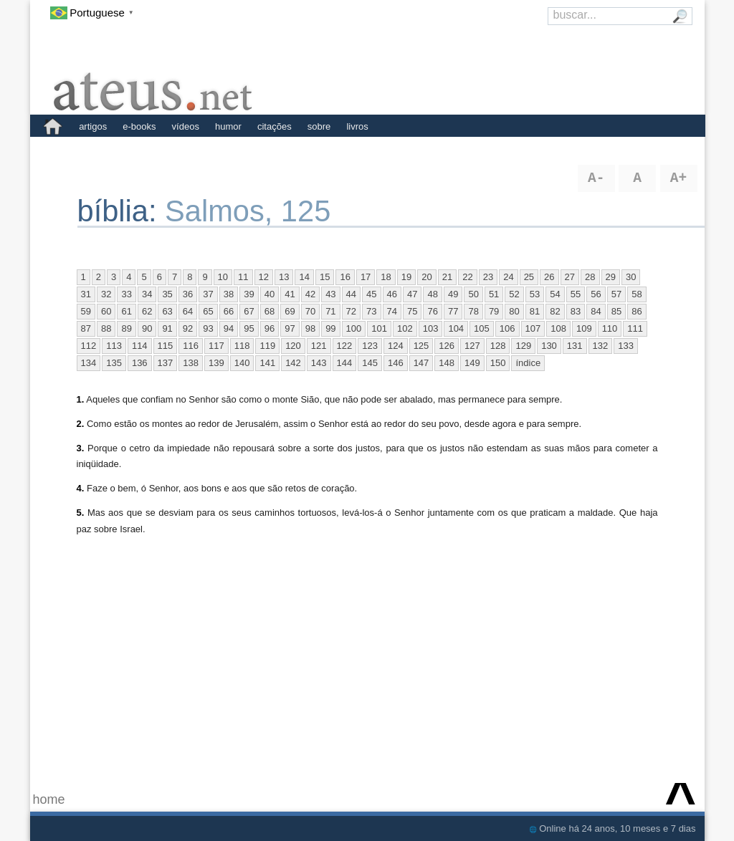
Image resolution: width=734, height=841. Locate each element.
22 (467, 276)
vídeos (185, 126)
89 (126, 328)
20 (426, 276)
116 (191, 345)
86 (636, 311)
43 (330, 294)
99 (330, 328)
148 (446, 362)
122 (345, 345)
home (49, 799)
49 (453, 294)
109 (584, 328)
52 (514, 294)
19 (406, 276)
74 (392, 311)
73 (371, 311)
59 (86, 311)
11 (243, 276)
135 (114, 362)
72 (351, 311)
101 (379, 328)
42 (310, 294)
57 (616, 294)
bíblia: (121, 211)
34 (147, 294)
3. (81, 448)
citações (274, 126)
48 (432, 294)
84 (596, 311)
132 (601, 345)
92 (188, 328)
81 (535, 311)
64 (188, 311)
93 (208, 328)
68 (269, 311)
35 (167, 294)
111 (635, 328)
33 (126, 294)
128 (498, 345)
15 (325, 276)
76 (432, 311)
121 (319, 345)
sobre (319, 126)
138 (191, 362)
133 (626, 345)
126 (446, 345)
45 (371, 294)
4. (81, 488)
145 (370, 362)
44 (351, 294)
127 (472, 345)
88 (106, 328)
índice (527, 362)
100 (354, 328)
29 (611, 276)
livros (357, 126)
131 (575, 345)
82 (555, 311)
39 (249, 294)
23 (488, 276)
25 (529, 276)
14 (304, 276)
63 (167, 311)
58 (636, 294)
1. (81, 399)
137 (165, 362)
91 (167, 328)
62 (147, 311)
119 (267, 345)
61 (126, 311)
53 (535, 294)
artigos (93, 126)
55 (576, 294)
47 (412, 294)
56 (596, 294)
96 (269, 328)
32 (106, 294)
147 (421, 362)
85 (616, 311)
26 (549, 276)
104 (456, 328)
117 (216, 345)
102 (405, 328)
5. (81, 512)
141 (267, 362)
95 (249, 328)
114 (140, 345)
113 (114, 345)
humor (228, 126)
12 (264, 276)
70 (310, 311)
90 (147, 328)
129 (523, 345)
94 (229, 328)
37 (208, 294)
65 (208, 311)
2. (81, 423)
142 (293, 362)
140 (242, 362)
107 (533, 328)
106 (507, 328)
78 (473, 311)
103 (431, 328)
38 (229, 294)
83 (576, 311)
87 (86, 328)
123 (370, 345)
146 (396, 362)
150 (498, 362)
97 (290, 328)
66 (229, 311)
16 (345, 276)
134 (89, 362)
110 (610, 328)
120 (293, 345)
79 (494, 311)
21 (447, 276)
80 (514, 311)
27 (570, 276)
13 (284, 276)
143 (319, 362)
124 (396, 345)
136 (140, 362)
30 (631, 276)
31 (86, 294)
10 (223, 276)
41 (290, 294)
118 (242, 345)
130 (549, 345)
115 (165, 345)
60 (106, 311)
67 (249, 311)
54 (555, 294)
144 (345, 362)
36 (188, 294)
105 (482, 328)
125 (421, 345)
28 (590, 276)
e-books (139, 126)
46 (392, 294)
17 (366, 276)
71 (330, 311)
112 (89, 345)
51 (494, 294)
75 (412, 311)
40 (269, 294)
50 (473, 294)
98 (310, 328)
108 (558, 328)
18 (386, 276)
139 (216, 362)
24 (508, 276)
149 (472, 362)
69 (290, 311)
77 (453, 311)
